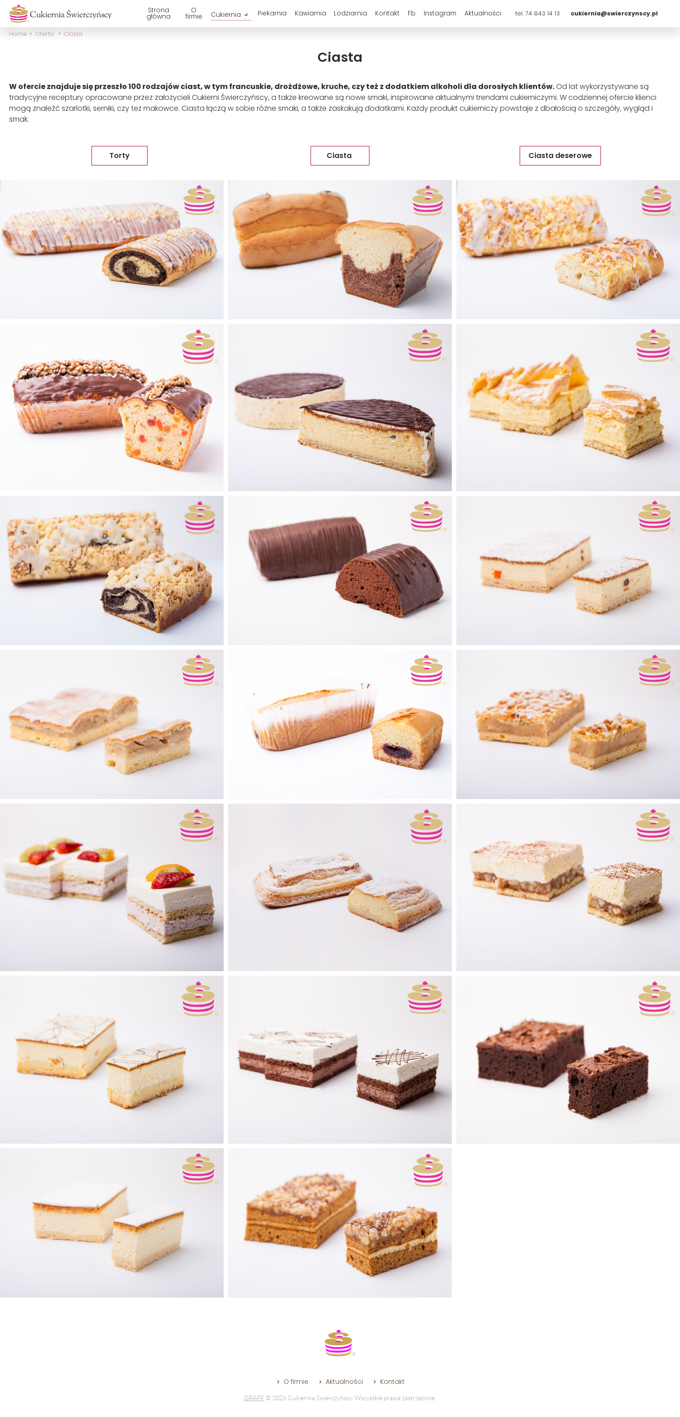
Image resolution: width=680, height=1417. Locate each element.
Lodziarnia (350, 13)
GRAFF (254, 1398)
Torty (119, 155)
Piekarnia (272, 13)
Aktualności (483, 13)
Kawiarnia (310, 13)
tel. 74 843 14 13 (537, 13)
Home (18, 34)
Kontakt (387, 13)
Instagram (440, 13)
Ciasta (73, 34)
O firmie (194, 13)
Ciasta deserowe (560, 155)
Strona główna (159, 13)
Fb (412, 13)
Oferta (44, 34)
